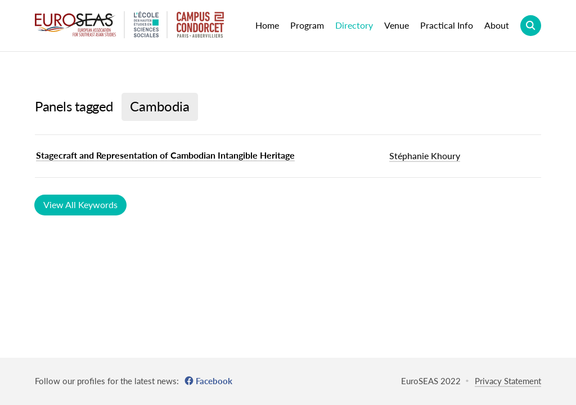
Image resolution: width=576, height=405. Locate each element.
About (496, 25)
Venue (396, 25)
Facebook (214, 381)
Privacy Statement (508, 381)
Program (307, 25)
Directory (354, 25)
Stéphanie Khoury (424, 155)
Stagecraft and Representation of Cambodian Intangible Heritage (165, 155)
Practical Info (446, 25)
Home (267, 25)
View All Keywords (80, 204)
